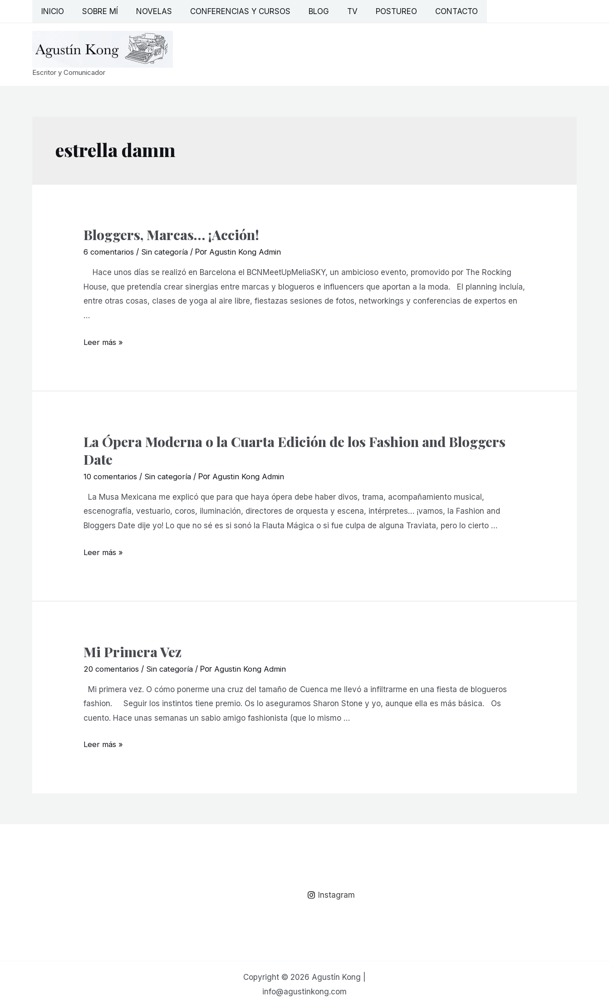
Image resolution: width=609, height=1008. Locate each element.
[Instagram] (331, 894)
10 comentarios (111, 476)
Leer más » (103, 341)
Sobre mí (96, 11)
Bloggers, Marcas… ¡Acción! (171, 235)
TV (337, 11)
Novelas (147, 11)
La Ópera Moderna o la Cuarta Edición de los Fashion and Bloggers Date (294, 450)
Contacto (436, 11)
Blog (306, 11)
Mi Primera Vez (132, 651)
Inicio (51, 11)
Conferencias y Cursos (231, 11)
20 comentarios (112, 668)
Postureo (378, 11)
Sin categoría (167, 251)
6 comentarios (109, 251)
